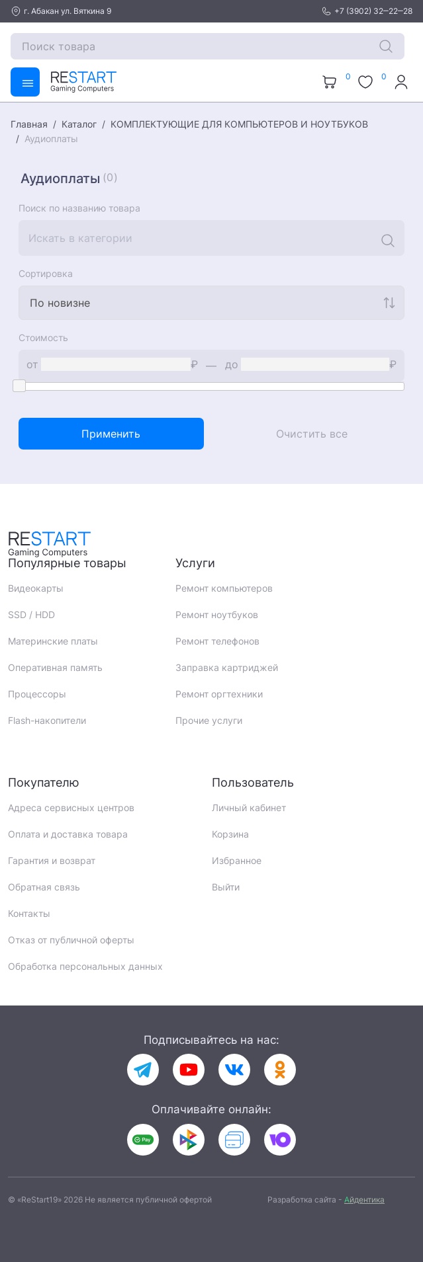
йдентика (364, 1199)
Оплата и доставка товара (68, 834)
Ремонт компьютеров (224, 588)
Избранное (236, 860)
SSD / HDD (31, 614)
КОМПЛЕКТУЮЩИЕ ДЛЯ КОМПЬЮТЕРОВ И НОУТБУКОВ (239, 124)
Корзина (230, 834)
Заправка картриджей (226, 667)
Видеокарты (36, 588)
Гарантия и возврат (51, 860)
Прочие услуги (208, 720)
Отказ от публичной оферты (71, 939)
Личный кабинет (249, 807)
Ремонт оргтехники (219, 693)
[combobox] (211, 303)
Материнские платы (53, 641)
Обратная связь (44, 886)
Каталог (79, 124)
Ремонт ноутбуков (216, 614)
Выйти (226, 886)
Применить (110, 433)
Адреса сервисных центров (71, 807)
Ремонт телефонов (217, 641)
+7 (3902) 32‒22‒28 (366, 11)
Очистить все (312, 433)
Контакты (29, 913)
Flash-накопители (47, 720)
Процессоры (37, 693)
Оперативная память (55, 667)
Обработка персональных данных (85, 966)
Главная (29, 124)
